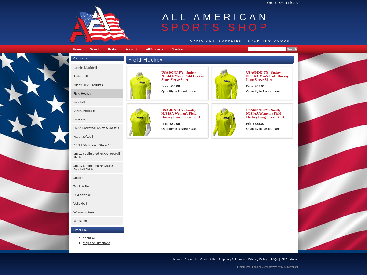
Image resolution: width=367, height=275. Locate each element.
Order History (288, 2)
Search (95, 49)
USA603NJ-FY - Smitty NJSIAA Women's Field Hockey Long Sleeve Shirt (265, 113)
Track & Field (82, 186)
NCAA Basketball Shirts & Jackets (96, 128)
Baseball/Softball (85, 68)
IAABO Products (84, 111)
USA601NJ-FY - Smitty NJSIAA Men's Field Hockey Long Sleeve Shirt (267, 76)
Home (77, 49)
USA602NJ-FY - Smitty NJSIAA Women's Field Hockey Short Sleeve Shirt (180, 113)
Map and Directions (96, 243)
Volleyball (80, 203)
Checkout (178, 49)
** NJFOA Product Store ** (92, 145)
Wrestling (80, 221)
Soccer (78, 178)
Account (132, 49)
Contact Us (208, 259)
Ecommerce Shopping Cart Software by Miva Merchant (267, 266)
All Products (154, 49)
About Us (89, 238)
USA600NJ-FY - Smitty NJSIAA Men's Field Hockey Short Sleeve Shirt (182, 76)
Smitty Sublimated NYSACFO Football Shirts (93, 167)
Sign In (271, 2)
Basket (112, 49)
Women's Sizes (83, 212)
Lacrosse (79, 119)
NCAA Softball (83, 136)
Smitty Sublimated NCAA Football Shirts (96, 155)
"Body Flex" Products (88, 85)
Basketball (80, 76)
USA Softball (82, 195)
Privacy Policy (258, 259)
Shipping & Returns (232, 259)
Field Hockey (82, 93)
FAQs (274, 259)
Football (79, 102)
